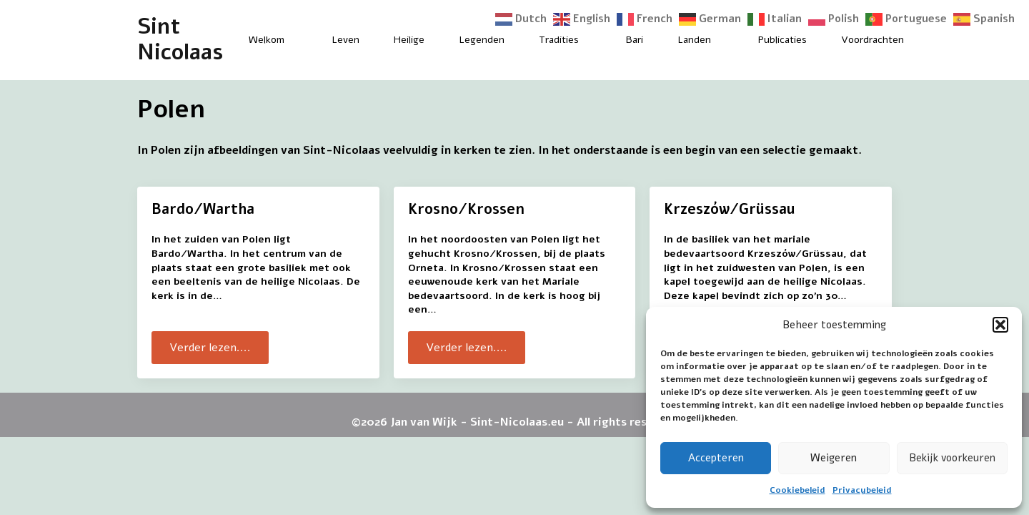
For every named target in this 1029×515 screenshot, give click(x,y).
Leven (345, 39)
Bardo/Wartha (202, 209)
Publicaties (782, 39)
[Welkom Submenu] (296, 40)
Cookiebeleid (797, 490)
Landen (694, 39)
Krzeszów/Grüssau (729, 209)
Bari (634, 39)
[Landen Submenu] (723, 40)
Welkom (266, 39)
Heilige (409, 39)
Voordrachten (872, 39)
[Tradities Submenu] (591, 40)
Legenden (481, 39)
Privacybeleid (862, 490)
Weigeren (833, 458)
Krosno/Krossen (466, 209)
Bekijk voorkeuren (952, 458)
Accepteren (716, 458)
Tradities (559, 39)
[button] (1000, 325)
